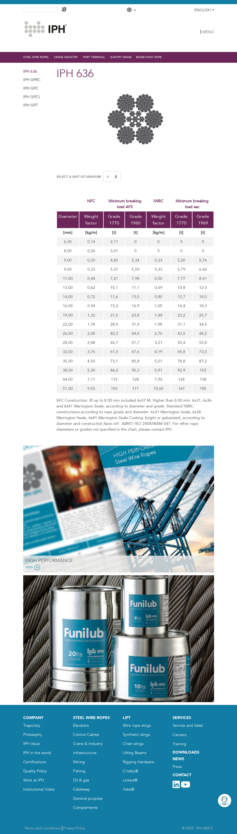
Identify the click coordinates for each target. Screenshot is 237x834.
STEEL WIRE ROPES (91, 717)
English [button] (202, 10)
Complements (85, 807)
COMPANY (33, 717)
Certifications (34, 762)
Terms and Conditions (42, 828)
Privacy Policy (74, 828)
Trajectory (31, 725)
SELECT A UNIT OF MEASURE (78, 176)
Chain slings (133, 743)
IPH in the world (37, 752)
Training (179, 744)
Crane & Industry (88, 743)
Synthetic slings (136, 734)
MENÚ (207, 32)
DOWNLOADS (186, 752)
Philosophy (32, 734)
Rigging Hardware (138, 762)
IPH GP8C (32, 79)
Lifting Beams (134, 752)
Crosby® (130, 771)
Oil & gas (81, 780)
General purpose (88, 798)
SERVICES (182, 717)
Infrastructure (85, 752)
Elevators (81, 725)
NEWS (178, 759)
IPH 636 (30, 71)
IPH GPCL (31, 97)
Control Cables (86, 734)
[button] (37, 638)
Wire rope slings (137, 725)
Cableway (81, 789)
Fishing (79, 771)
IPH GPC (30, 88)
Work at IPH (33, 780)
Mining (79, 762)
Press (177, 766)
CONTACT (182, 775)
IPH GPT (30, 105)
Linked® (130, 780)
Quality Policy (35, 771)
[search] (40, 9)
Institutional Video (39, 789)
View (33, 567)
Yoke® (128, 789)
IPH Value (31, 743)
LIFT (127, 717)
